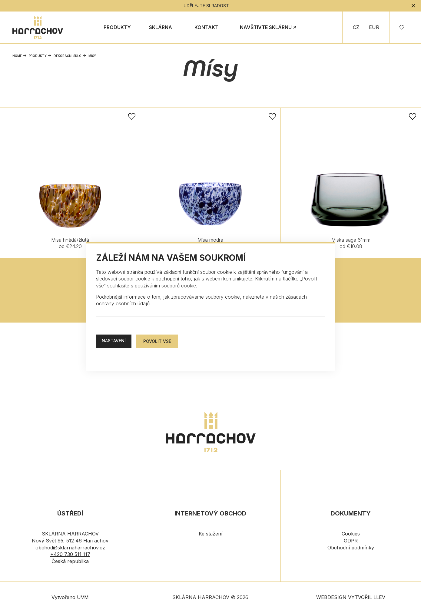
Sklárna (160, 27)
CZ (356, 27)
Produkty (117, 27)
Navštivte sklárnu (266, 27)
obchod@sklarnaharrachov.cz (70, 548)
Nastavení (114, 340)
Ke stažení (210, 534)
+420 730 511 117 (70, 554)
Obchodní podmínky (350, 548)
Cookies (351, 534)
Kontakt (206, 27)
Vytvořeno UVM (70, 597)
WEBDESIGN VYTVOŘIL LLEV (350, 597)
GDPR (351, 541)
